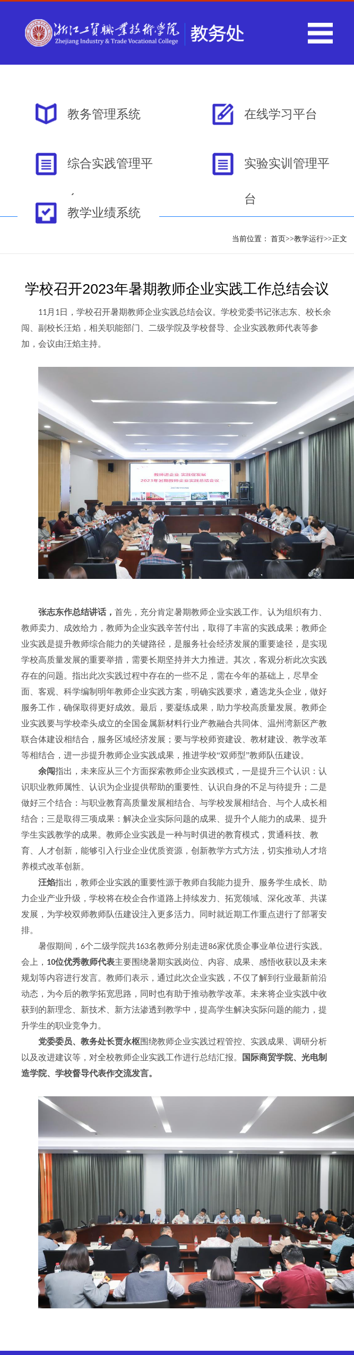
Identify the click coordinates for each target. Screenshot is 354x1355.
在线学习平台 (280, 114)
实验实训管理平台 (287, 168)
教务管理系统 (104, 114)
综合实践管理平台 (110, 168)
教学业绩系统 (104, 212)
